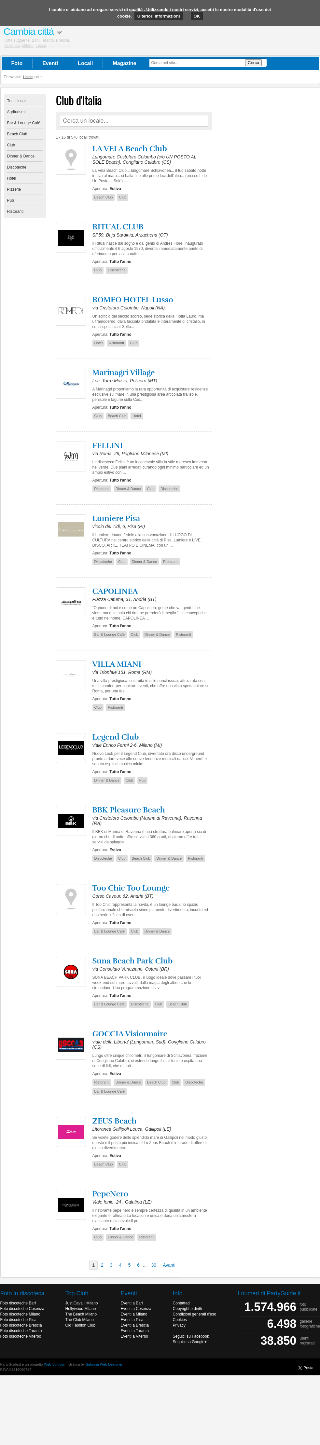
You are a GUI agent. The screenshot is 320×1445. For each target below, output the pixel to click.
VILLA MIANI (117, 664)
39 (154, 1265)
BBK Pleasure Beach (128, 810)
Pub (10, 200)
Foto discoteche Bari (18, 1303)
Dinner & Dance (21, 156)
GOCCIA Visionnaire (130, 1034)
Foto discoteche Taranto (21, 1331)
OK (197, 16)
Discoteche (16, 167)
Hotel (11, 178)
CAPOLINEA (115, 591)
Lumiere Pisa (116, 518)
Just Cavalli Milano (81, 1303)
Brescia (62, 40)
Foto (17, 63)
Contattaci (181, 1303)
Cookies (180, 1319)
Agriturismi (16, 112)
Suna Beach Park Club (132, 961)
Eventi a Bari (132, 1303)
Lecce (41, 45)
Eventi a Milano (134, 1314)
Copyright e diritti (187, 1308)
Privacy (179, 1325)
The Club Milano (79, 1319)
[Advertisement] (267, 191)
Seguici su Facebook (191, 1336)
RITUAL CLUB (118, 227)
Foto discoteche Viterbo (20, 1336)
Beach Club (17, 134)
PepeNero (110, 1194)
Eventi (50, 63)
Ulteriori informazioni (158, 16)
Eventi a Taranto (135, 1331)
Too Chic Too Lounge (131, 888)
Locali (85, 63)
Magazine (124, 63)
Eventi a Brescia (135, 1325)
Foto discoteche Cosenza (22, 1308)
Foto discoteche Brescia (21, 1325)
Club (11, 145)
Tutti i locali (17, 101)
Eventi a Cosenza (136, 1308)
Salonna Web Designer (104, 1364)
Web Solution (54, 1364)
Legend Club (115, 737)
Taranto (47, 40)
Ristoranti (15, 211)
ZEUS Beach (114, 1121)
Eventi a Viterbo (134, 1336)
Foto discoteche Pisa (18, 1319)
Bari (35, 40)
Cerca (253, 62)
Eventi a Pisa (132, 1319)
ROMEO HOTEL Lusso (132, 300)
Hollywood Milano (80, 1308)
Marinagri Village (123, 372)
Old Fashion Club (80, 1325)
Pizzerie (14, 189)
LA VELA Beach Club (129, 149)
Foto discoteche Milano (20, 1314)
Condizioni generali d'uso (194, 1314)
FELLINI (107, 445)
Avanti (169, 1265)
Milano (28, 45)
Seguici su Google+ (190, 1342)
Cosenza (12, 45)
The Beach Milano (81, 1314)
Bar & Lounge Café (23, 123)
